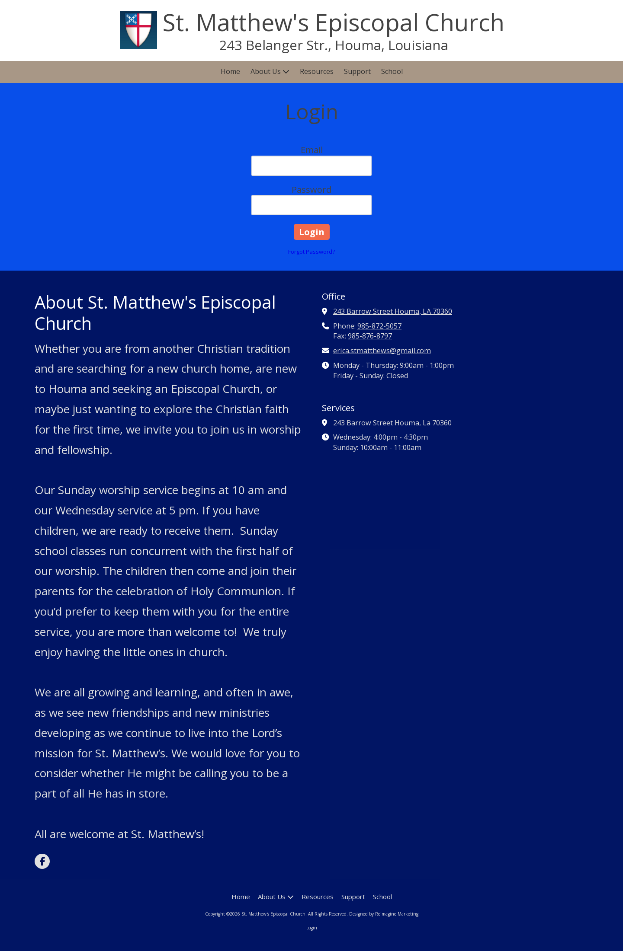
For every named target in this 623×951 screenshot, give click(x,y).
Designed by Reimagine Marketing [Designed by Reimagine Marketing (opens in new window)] (383, 914)
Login (311, 928)
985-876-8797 (370, 336)
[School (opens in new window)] (392, 72)
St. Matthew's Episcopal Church (333, 22)
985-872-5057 (379, 326)
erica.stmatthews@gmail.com (382, 350)
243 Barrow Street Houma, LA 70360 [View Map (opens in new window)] (392, 311)
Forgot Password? (311, 251)
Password (311, 189)
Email (312, 150)
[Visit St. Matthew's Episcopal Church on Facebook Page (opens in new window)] (42, 861)
